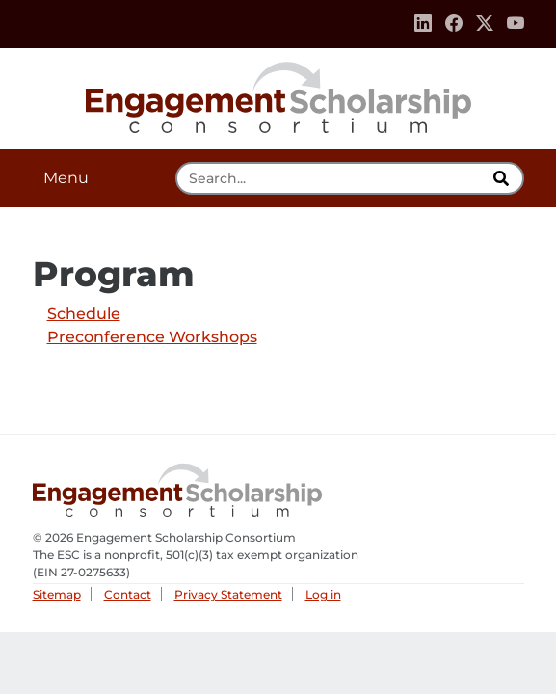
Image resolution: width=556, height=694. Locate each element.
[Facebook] (454, 24)
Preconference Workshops (152, 337)
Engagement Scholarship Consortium (278, 94)
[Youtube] (515, 24)
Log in (323, 594)
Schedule (83, 314)
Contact (127, 594)
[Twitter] (484, 24)
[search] (504, 178)
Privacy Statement (228, 594)
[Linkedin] (423, 24)
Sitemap (57, 594)
